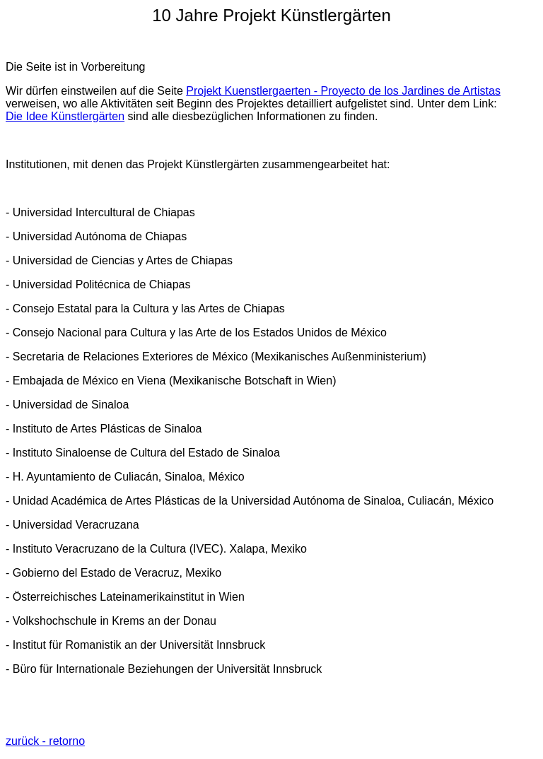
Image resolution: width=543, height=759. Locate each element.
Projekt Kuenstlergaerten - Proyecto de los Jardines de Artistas (343, 91)
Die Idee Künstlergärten (65, 116)
